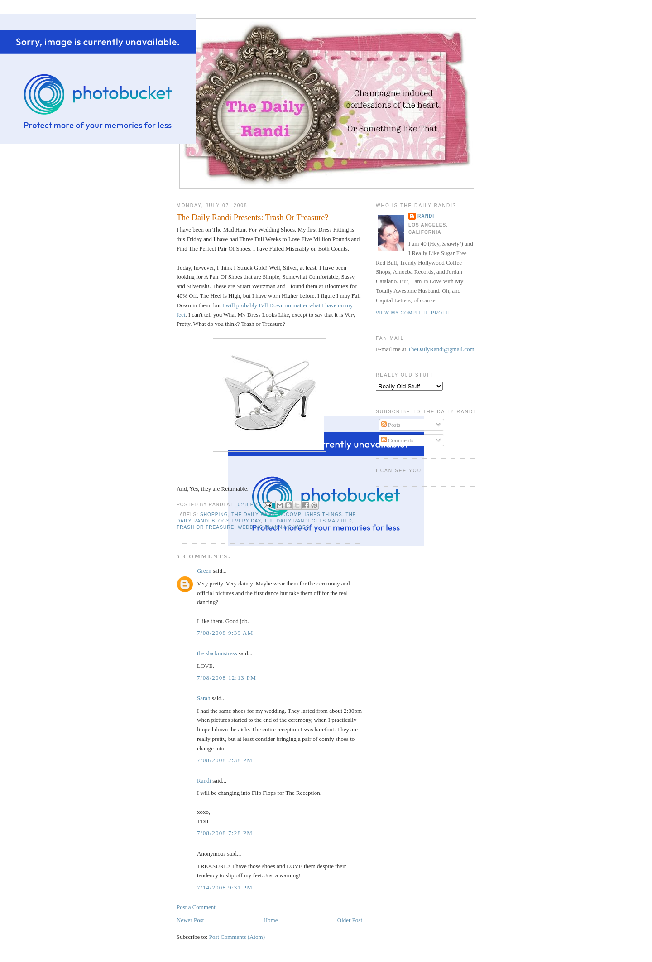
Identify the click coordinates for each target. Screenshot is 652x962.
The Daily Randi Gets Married (308, 520)
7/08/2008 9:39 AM (225, 632)
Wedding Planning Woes (274, 527)
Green (204, 570)
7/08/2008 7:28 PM (225, 833)
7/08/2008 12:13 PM (226, 677)
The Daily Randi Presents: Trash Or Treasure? (252, 217)
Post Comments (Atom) (237, 936)
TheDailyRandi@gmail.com (441, 349)
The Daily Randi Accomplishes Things (286, 514)
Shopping (214, 514)
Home (271, 920)
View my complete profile (415, 312)
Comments (397, 440)
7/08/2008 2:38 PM (225, 760)
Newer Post (190, 920)
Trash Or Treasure (205, 527)
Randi (204, 780)
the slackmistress (217, 653)
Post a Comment (196, 907)
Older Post (349, 920)
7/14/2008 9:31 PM (225, 887)
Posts (391, 424)
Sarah (204, 698)
